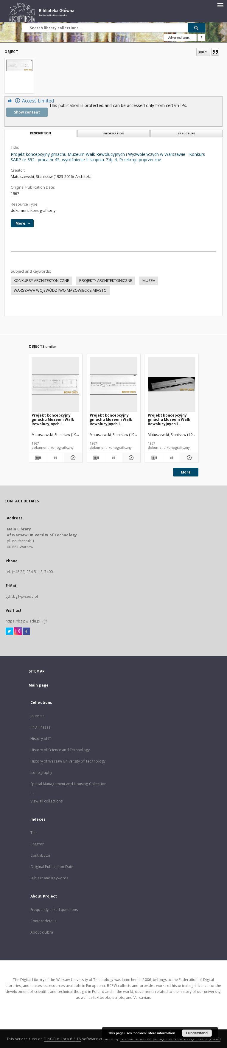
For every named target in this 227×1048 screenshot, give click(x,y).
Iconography (41, 772)
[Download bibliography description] (38, 458)
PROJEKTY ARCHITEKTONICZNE (105, 280)
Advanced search (180, 37)
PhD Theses (40, 727)
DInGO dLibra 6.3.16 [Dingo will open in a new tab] (62, 1038)
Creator (37, 844)
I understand (197, 1033)
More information (161, 1033)
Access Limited (30, 100)
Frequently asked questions (54, 909)
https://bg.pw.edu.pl (23, 621)
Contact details (43, 920)
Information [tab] (113, 133)
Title (34, 832)
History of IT (41, 738)
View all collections (46, 801)
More (186, 472)
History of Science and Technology (60, 749)
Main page (39, 685)
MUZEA (148, 280)
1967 (15, 193)
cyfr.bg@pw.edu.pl (22, 596)
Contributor (40, 855)
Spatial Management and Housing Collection (68, 783)
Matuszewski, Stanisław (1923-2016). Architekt (51, 176)
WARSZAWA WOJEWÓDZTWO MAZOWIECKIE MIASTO (60, 290)
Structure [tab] (186, 133)
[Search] (196, 27)
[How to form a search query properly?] (201, 37)
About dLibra (41, 932)
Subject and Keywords (49, 878)
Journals (37, 715)
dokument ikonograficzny (33, 210)
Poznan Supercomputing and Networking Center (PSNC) (170, 1038)
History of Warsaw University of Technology (67, 761)
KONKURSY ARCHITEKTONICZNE (41, 280)
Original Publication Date (51, 866)
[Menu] (220, 5)
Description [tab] (40, 133)
